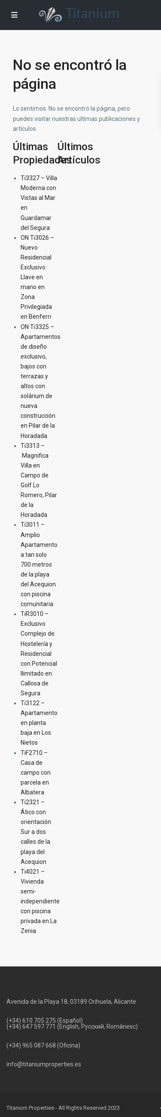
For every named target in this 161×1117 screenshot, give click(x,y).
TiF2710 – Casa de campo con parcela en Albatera (36, 772)
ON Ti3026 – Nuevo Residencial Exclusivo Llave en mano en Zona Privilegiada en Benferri (37, 277)
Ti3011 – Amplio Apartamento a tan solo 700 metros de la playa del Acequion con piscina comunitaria (39, 564)
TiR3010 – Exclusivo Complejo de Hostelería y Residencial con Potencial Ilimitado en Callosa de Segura (39, 653)
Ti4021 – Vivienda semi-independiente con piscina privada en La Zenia (40, 901)
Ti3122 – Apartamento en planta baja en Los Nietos (39, 723)
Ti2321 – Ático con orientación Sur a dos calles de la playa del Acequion (36, 832)
